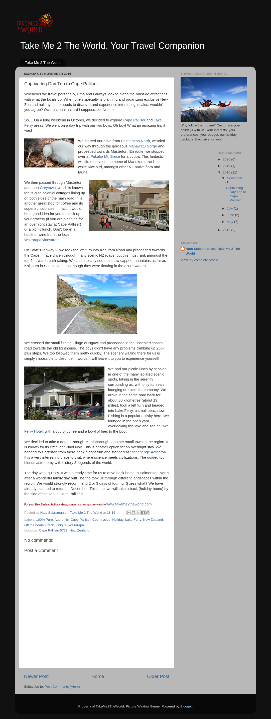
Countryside (101, 519)
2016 (227, 172)
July (230, 208)
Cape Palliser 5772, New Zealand (64, 530)
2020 (227, 159)
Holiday (117, 519)
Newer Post (36, 676)
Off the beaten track (39, 525)
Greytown (48, 188)
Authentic (62, 519)
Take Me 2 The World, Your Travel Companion (112, 46)
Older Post (158, 676)
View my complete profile (199, 260)
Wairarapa (76, 525)
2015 (227, 230)
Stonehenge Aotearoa (148, 452)
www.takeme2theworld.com (129, 504)
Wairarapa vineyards (41, 240)
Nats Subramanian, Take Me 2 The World (213, 251)
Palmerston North (135, 141)
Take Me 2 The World (43, 62)
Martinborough (97, 442)
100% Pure (44, 519)
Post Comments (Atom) (62, 686)
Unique (61, 525)
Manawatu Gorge (142, 146)
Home (97, 676)
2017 (227, 166)
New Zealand (153, 519)
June (231, 215)
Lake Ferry (133, 519)
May (230, 222)
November (234, 178)
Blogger (186, 706)
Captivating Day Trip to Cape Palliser (236, 194)
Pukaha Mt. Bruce (105, 156)
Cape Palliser (134, 120)
